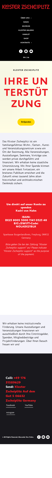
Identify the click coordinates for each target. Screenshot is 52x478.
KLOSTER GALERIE (26, 30)
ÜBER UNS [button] (25, 18)
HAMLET (26, 34)
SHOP (26, 38)
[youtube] (31, 51)
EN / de (26, 57)
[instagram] (26, 51)
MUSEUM (26, 26)
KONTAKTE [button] (25, 43)
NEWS (26, 22)
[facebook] (21, 51)
